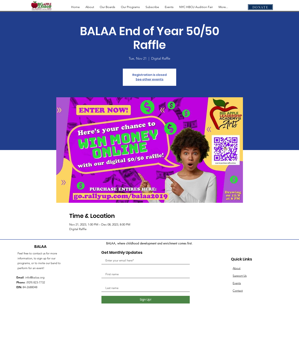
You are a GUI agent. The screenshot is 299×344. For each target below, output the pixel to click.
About (236, 268)
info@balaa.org (34, 277)
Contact (238, 290)
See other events (149, 79)
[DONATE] (260, 7)
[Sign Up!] (145, 299)
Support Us (240, 275)
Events (237, 283)
